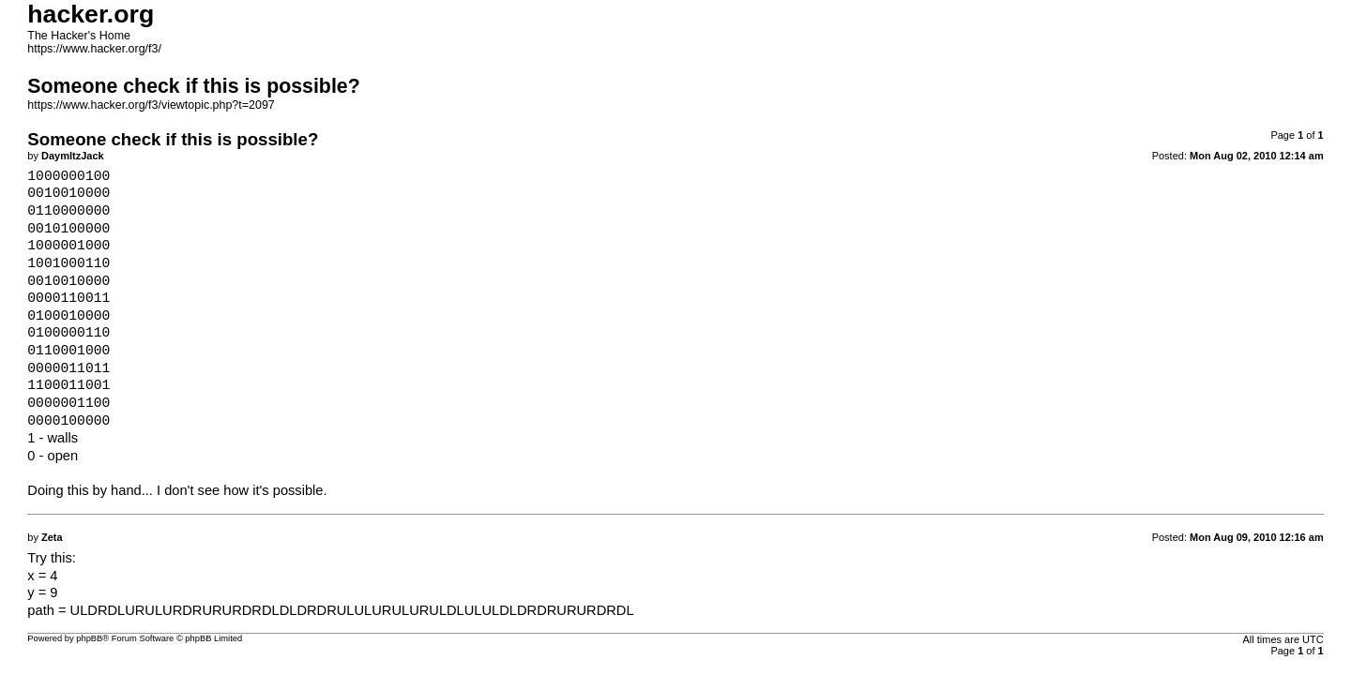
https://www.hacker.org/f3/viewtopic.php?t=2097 (150, 105)
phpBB (89, 638)
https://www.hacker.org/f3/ (94, 48)
